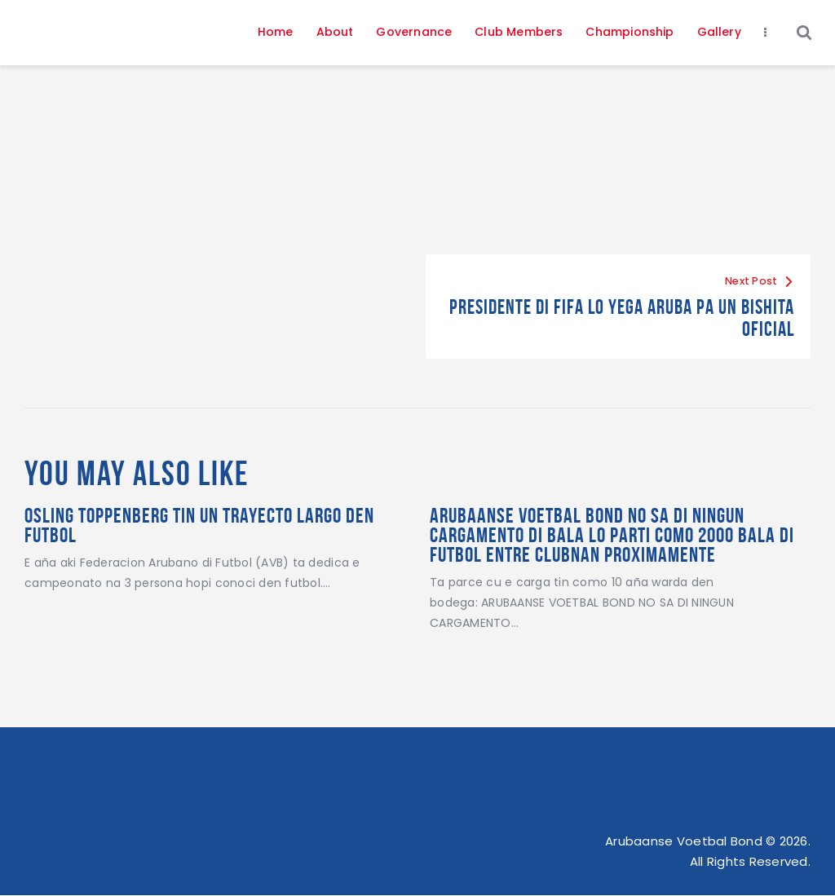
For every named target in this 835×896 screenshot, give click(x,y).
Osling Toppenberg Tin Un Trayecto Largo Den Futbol (199, 525)
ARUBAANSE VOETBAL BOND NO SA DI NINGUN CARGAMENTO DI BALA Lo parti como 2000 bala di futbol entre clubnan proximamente (612, 535)
